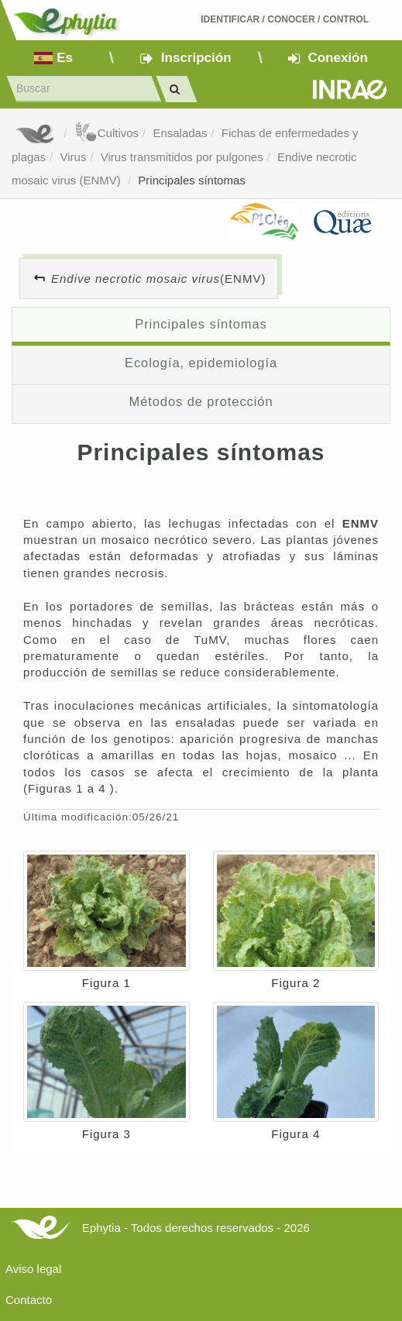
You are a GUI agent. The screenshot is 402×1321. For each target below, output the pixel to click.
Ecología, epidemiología (201, 363)
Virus (73, 156)
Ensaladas (180, 132)
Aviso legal (33, 1268)
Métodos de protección (201, 401)
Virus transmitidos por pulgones (182, 156)
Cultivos (106, 132)
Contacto (28, 1299)
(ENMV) (158, 278)
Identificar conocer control (285, 19)
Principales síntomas (191, 180)
